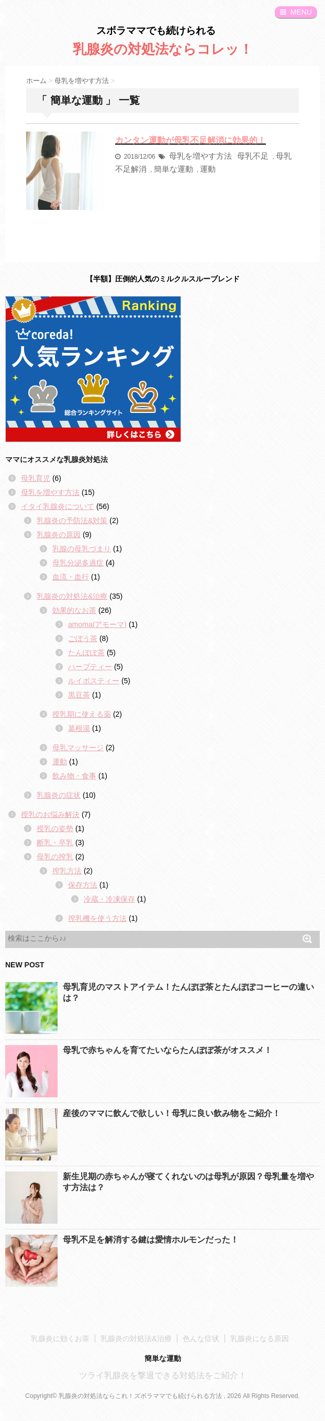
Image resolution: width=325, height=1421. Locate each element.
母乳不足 (252, 155)
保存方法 (82, 885)
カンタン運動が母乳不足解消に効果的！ (190, 140)
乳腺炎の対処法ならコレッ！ (163, 49)
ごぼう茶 (82, 638)
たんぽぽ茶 (86, 652)
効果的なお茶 (74, 610)
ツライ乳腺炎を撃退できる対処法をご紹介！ (162, 1375)
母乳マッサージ (78, 747)
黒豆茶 (79, 695)
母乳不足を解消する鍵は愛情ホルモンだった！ (151, 1239)
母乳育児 (35, 478)
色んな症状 (201, 1338)
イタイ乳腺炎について (57, 506)
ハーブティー (90, 666)
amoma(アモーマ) (97, 624)
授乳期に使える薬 (81, 714)
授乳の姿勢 (55, 828)
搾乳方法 (67, 871)
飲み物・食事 (74, 776)
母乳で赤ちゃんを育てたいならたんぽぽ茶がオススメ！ (167, 1050)
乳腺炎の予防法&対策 (72, 520)
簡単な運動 (173, 168)
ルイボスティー (93, 681)
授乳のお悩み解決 (50, 814)
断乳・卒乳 (55, 842)
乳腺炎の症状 (59, 795)
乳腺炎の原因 (59, 534)
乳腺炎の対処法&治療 (72, 596)
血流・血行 (70, 577)
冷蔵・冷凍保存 (109, 899)
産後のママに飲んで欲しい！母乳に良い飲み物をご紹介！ (172, 1113)
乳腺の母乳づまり (81, 548)
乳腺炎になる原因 (259, 1338)
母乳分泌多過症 (78, 563)
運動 (208, 168)
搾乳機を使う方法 (97, 918)
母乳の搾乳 (55, 856)
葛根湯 (79, 728)
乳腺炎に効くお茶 (60, 1338)
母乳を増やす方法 (200, 155)
